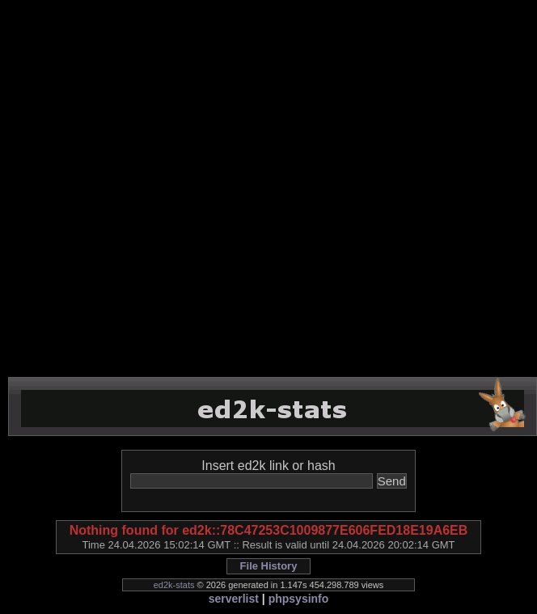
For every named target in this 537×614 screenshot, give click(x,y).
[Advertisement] (181, 189)
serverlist (234, 598)
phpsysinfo (298, 598)
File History (269, 566)
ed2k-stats (174, 585)
